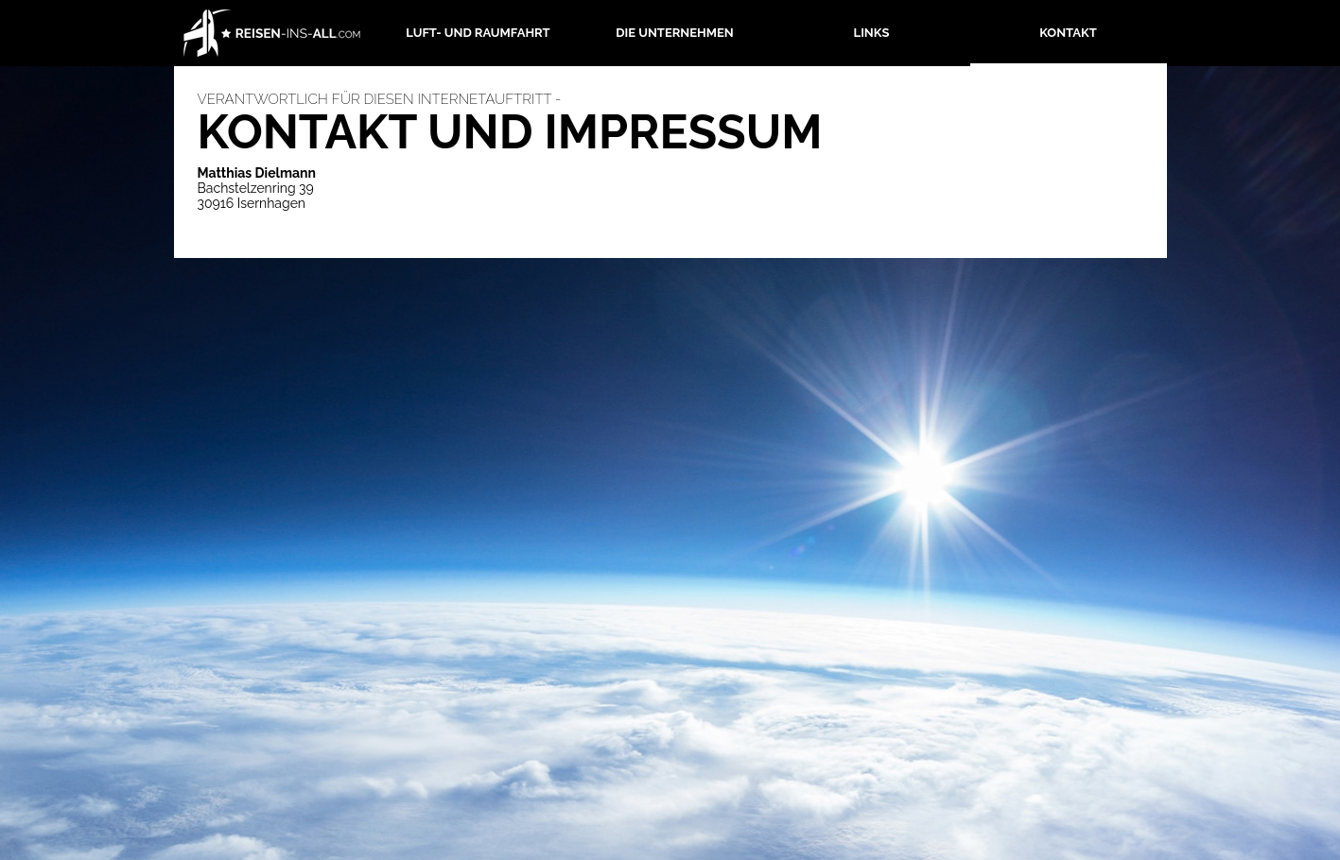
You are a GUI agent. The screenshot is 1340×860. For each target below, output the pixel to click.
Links (872, 33)
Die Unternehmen (675, 33)
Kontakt (1068, 33)
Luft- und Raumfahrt (477, 33)
